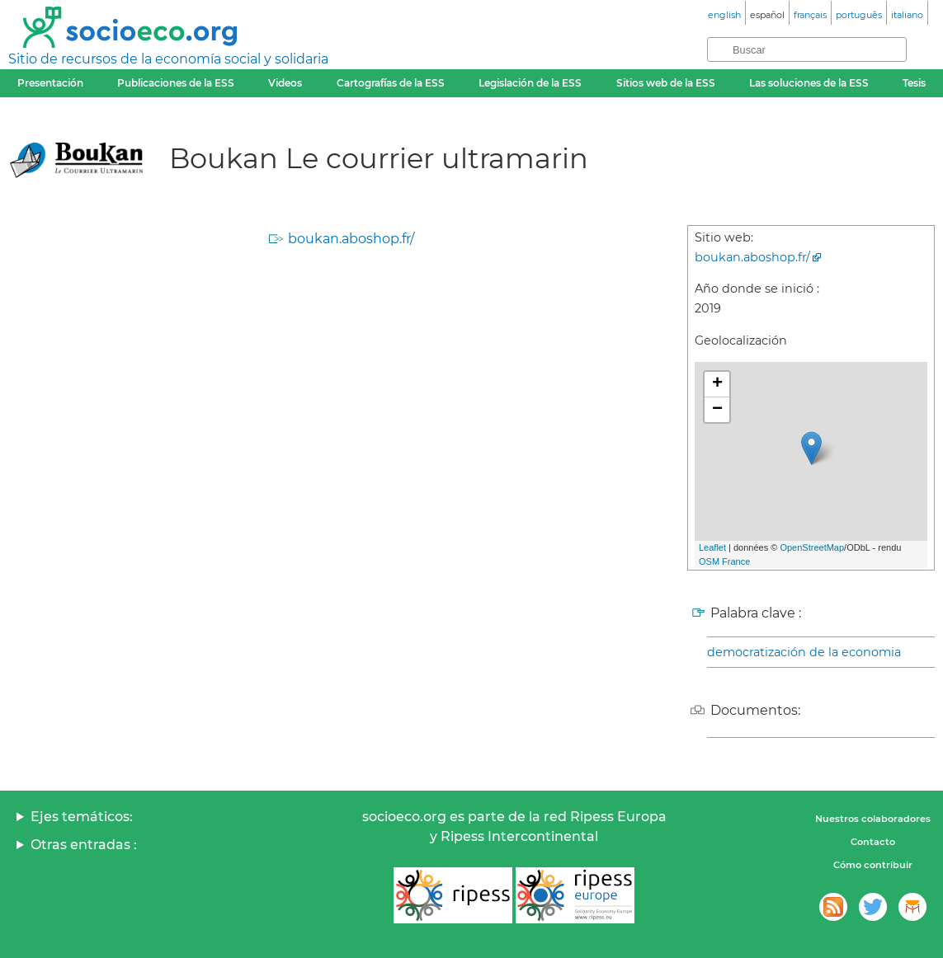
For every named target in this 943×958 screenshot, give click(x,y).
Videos (285, 83)
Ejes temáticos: (82, 816)
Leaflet (712, 547)
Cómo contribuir (872, 865)
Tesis (914, 83)
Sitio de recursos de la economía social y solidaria (168, 59)
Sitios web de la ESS (665, 83)
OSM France (724, 561)
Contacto (873, 842)
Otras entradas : (84, 844)
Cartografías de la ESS (391, 83)
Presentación (50, 83)
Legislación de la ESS (530, 83)
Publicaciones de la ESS (175, 83)
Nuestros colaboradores (873, 818)
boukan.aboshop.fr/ (351, 239)
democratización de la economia (804, 652)
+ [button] (717, 384)
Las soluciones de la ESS (809, 83)
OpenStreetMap (812, 547)
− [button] (717, 409)
